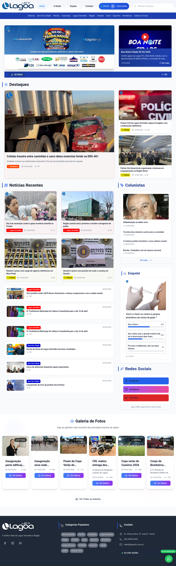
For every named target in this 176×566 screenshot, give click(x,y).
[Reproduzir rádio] (113, 6)
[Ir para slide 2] (56, 66)
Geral (108, 16)
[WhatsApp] (169, 559)
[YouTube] (20, 543)
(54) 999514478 (131, 539)
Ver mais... (146, 260)
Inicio (42, 6)
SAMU (65, 551)
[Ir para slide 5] (62, 66)
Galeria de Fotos (141, 16)
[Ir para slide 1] (52, 66)
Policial (56, 16)
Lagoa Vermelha (80, 16)
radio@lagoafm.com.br (134, 544)
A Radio (57, 6)
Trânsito (100, 16)
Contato (89, 6)
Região (92, 16)
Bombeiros (127, 16)
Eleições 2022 (77, 551)
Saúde (103, 545)
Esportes (116, 16)
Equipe (73, 6)
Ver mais (164, 63)
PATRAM (82, 545)
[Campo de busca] (153, 6)
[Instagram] (12, 543)
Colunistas (66, 16)
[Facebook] (5, 543)
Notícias (31, 16)
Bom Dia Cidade (44, 16)
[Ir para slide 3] (58, 66)
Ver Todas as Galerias (88, 499)
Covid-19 (93, 545)
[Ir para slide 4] (60, 66)
